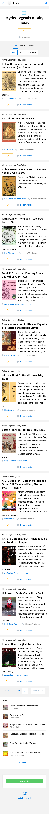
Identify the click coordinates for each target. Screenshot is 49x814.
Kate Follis (8, 149)
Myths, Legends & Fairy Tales (14, 60)
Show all (23, 763)
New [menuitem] (13, 53)
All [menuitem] (16, 46)
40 (19, 691)
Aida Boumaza (10, 99)
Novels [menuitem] (31, 46)
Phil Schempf (9, 355)
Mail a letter (24, 781)
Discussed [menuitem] (32, 53)
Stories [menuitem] (22, 46)
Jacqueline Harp (11, 675)
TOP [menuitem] (21, 53)
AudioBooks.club (24, 792)
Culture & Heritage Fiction (12, 371)
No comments (24, 105)
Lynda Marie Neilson (12, 304)
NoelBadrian (9, 410)
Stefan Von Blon (10, 573)
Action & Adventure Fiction (13, 320)
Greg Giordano (10, 461)
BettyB (7, 624)
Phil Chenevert (10, 199)
